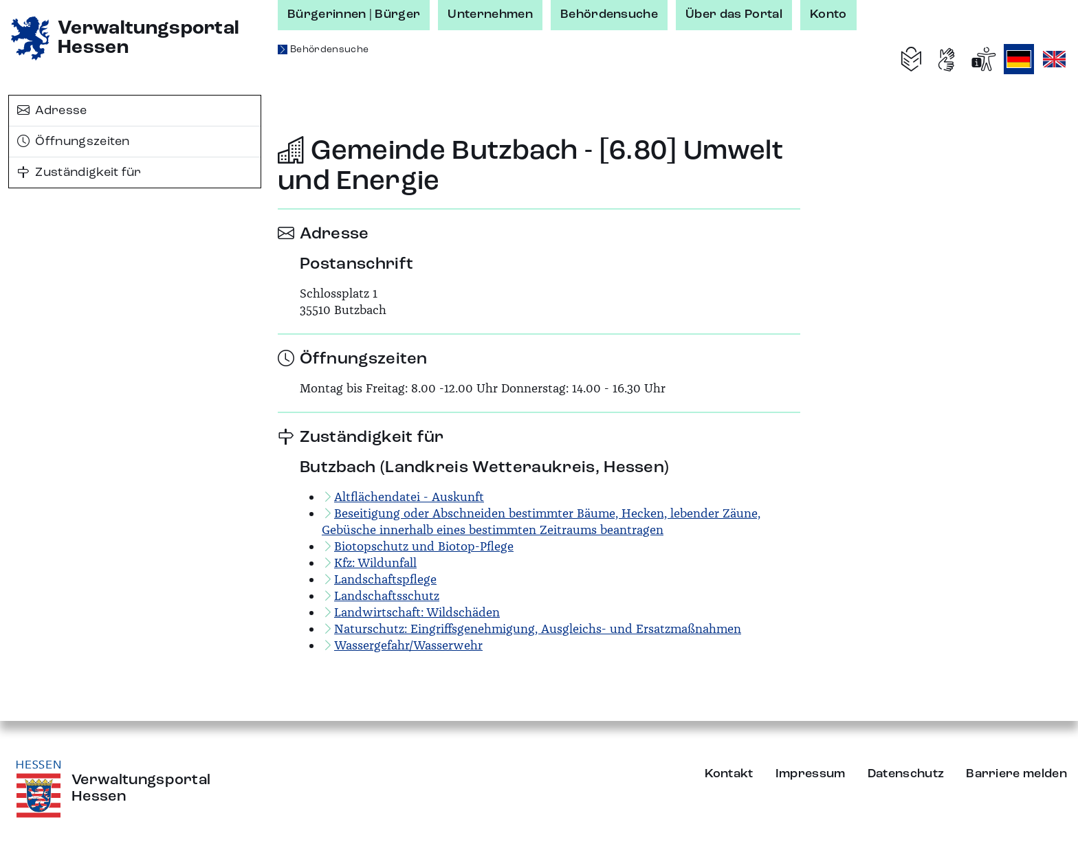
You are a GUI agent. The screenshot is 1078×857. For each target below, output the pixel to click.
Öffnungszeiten (73, 141)
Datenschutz (906, 774)
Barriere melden (1016, 774)
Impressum (811, 774)
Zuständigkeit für (79, 172)
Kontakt (729, 774)
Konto (828, 14)
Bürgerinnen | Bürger (353, 14)
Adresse (52, 111)
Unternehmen (490, 14)
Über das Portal (733, 14)
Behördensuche (609, 14)
